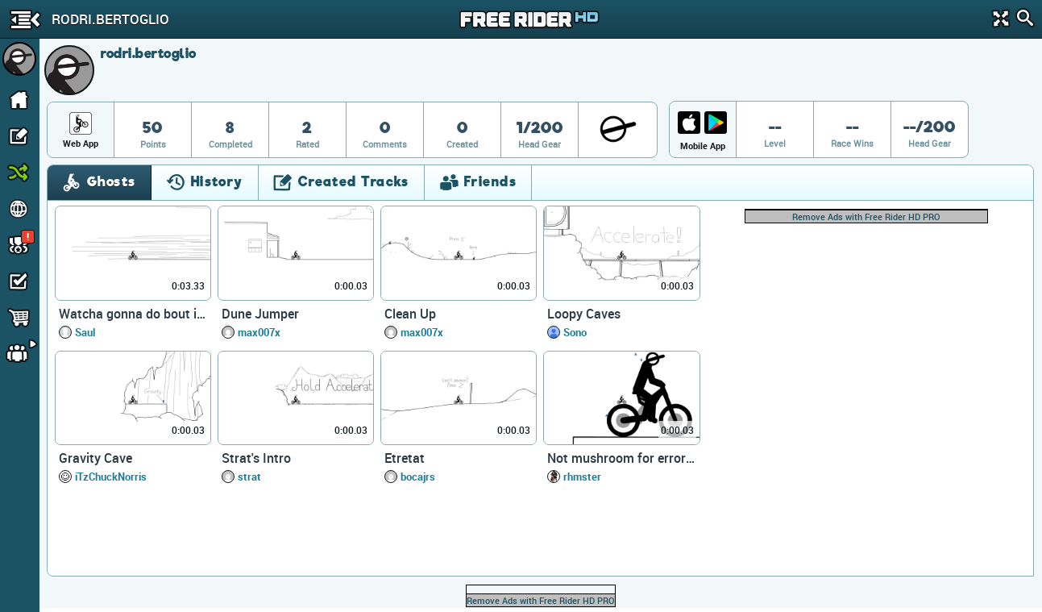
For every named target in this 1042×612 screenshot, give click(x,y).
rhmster (582, 476)
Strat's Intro (256, 458)
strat (249, 476)
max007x (259, 332)
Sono (575, 332)
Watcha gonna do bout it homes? (133, 314)
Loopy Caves (584, 314)
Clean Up (410, 314)
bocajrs (418, 476)
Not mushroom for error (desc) (621, 458)
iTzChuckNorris (111, 476)
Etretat (404, 458)
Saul (85, 332)
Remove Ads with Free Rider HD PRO (866, 216)
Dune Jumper (260, 314)
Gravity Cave (95, 458)
